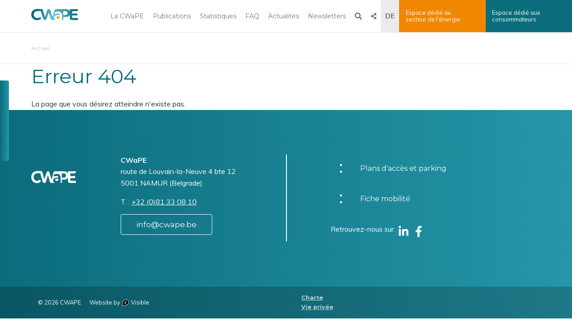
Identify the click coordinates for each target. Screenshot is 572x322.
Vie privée (317, 307)
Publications (172, 16)
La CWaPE (127, 16)
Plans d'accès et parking (403, 168)
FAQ (252, 16)
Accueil (40, 48)
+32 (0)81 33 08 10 (164, 201)
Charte (312, 297)
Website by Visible (119, 302)
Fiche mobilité (385, 199)
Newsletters (327, 16)
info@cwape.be (166, 224)
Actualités (283, 16)
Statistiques (218, 16)
